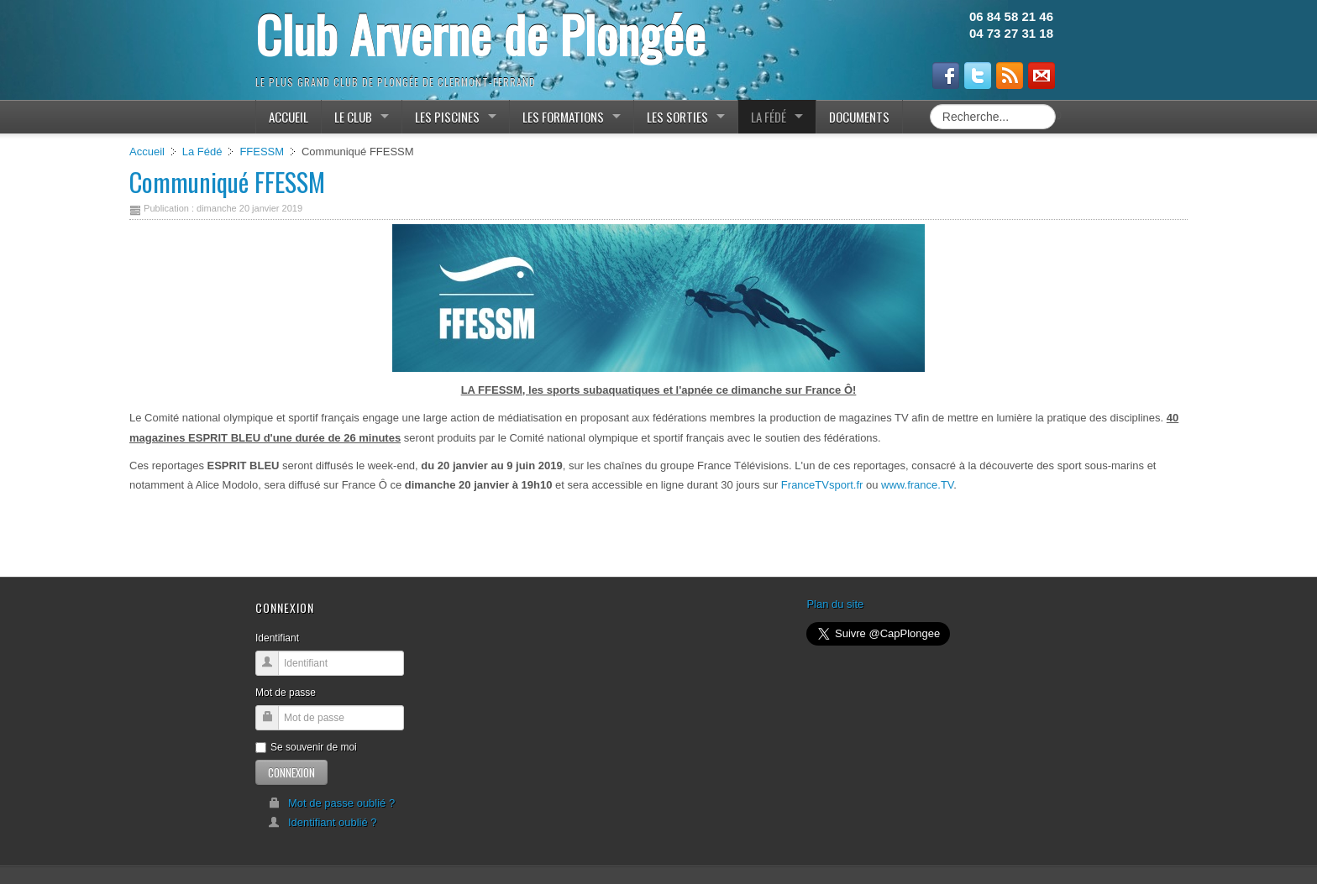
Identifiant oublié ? (322, 822)
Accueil (147, 151)
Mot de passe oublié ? (331, 803)
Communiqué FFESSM (227, 182)
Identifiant (277, 638)
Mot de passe (285, 692)
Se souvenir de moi (306, 747)
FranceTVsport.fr (822, 485)
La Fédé (202, 151)
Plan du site (834, 604)
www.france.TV (917, 485)
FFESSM (261, 151)
